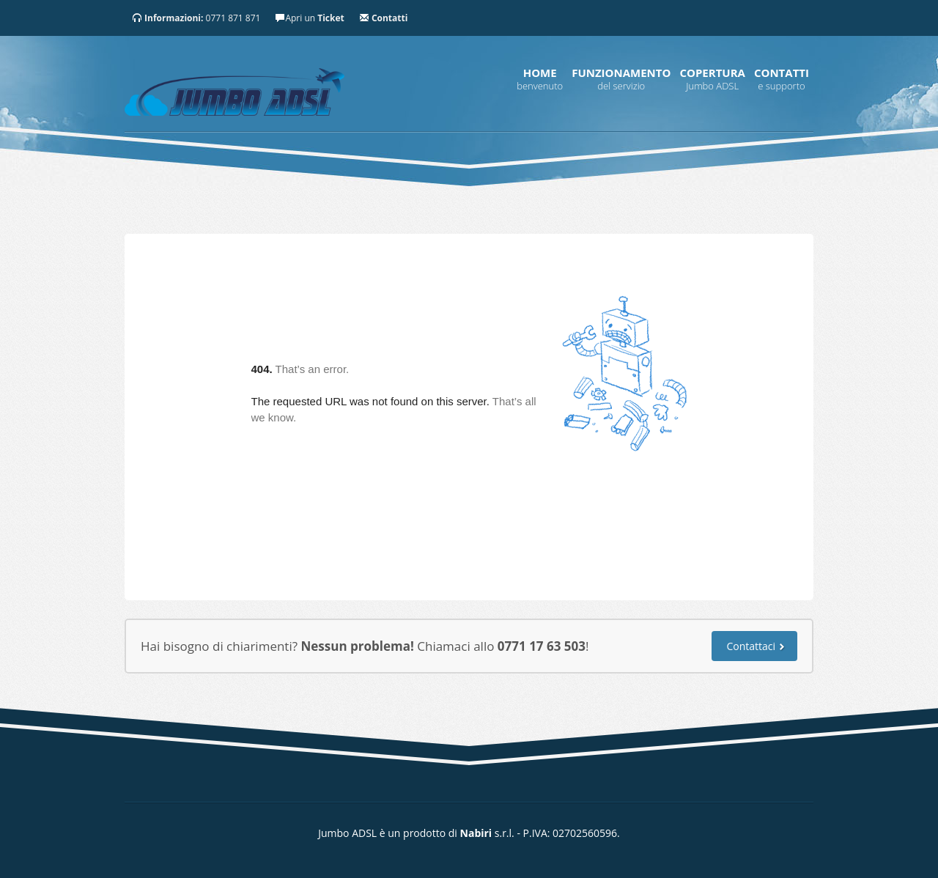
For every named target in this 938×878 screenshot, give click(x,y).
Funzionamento (621, 72)
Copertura (712, 72)
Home (540, 72)
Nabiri (476, 833)
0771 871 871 (196, 18)
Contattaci (750, 646)
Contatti (781, 72)
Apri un (309, 18)
